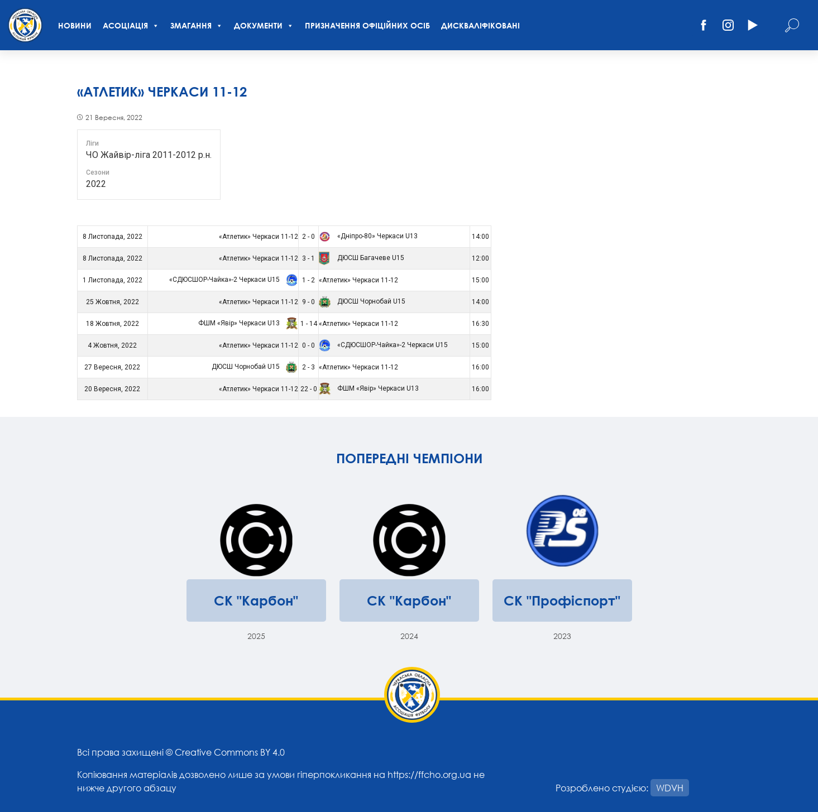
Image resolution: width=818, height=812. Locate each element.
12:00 (480, 258)
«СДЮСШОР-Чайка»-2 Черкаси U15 (232, 280)
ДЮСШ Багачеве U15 (361, 258)
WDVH (669, 788)
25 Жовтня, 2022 (112, 302)
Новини (75, 25)
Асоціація (131, 25)
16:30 (480, 324)
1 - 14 (308, 324)
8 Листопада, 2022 (112, 237)
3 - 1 (308, 258)
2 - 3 (308, 367)
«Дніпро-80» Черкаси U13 (368, 236)
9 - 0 (308, 302)
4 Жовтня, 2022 (112, 345)
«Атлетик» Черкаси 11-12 (258, 237)
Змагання (196, 25)
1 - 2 (308, 280)
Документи (264, 25)
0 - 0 (308, 345)
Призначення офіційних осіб (367, 25)
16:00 (480, 367)
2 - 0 (308, 237)
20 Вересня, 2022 (112, 389)
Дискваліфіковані (480, 25)
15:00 (480, 280)
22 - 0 (308, 389)
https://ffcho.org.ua (429, 774)
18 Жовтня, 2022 (112, 324)
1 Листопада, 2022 (112, 280)
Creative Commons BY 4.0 (230, 752)
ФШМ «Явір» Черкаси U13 (246, 323)
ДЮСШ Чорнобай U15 (362, 301)
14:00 (480, 237)
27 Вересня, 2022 (112, 367)
